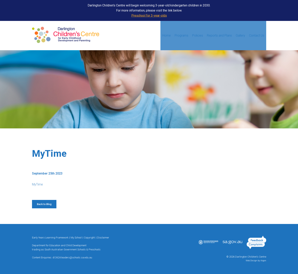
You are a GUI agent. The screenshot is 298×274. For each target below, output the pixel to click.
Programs (181, 35)
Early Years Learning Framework (50, 237)
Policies (197, 35)
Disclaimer (103, 237)
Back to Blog (44, 204)
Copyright (89, 237)
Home (166, 35)
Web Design (251, 260)
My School (76, 237)
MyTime (37, 184)
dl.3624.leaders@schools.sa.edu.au (72, 257)
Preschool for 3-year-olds (149, 15)
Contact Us (256, 35)
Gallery (240, 35)
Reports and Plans (219, 35)
